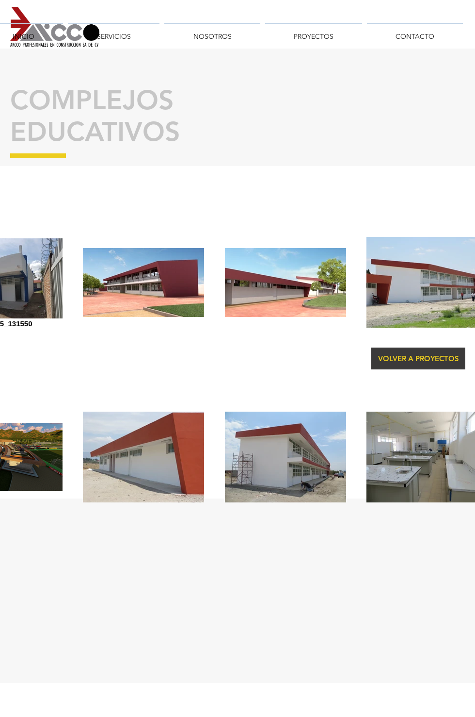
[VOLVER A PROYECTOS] (418, 358)
